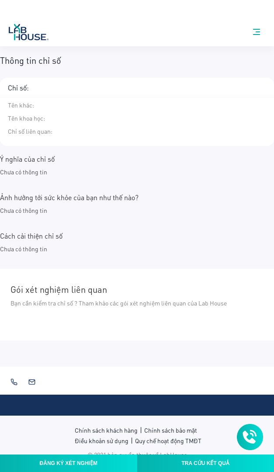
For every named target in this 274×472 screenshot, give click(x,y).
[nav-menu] (256, 32)
